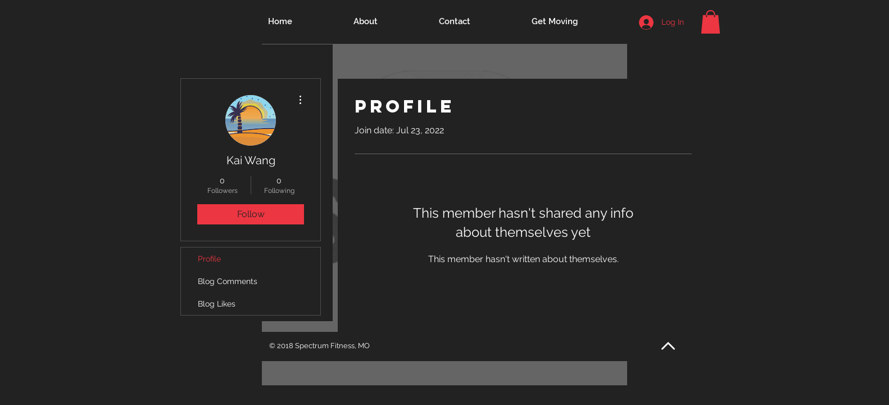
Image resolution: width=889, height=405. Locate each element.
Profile (209, 258)
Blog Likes (216, 303)
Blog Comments (227, 281)
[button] (710, 22)
